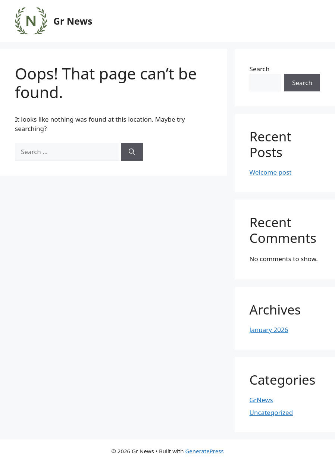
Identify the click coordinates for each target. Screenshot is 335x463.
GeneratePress (204, 451)
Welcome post (271, 172)
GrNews (261, 399)
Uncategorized (271, 412)
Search (260, 69)
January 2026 (269, 329)
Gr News (72, 21)
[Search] (132, 152)
